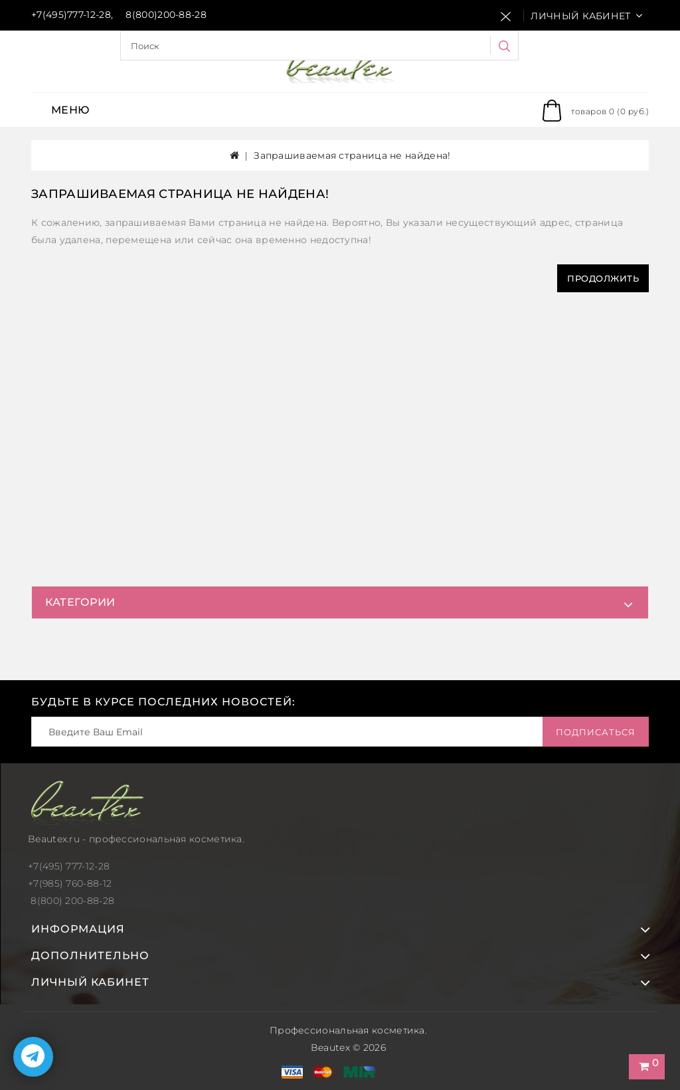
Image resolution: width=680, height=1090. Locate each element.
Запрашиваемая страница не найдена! (352, 155)
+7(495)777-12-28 (71, 15)
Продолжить (603, 278)
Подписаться (596, 732)
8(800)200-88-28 (166, 15)
